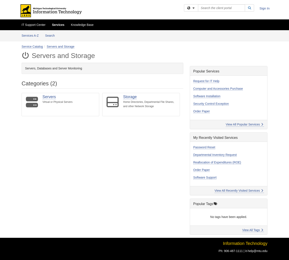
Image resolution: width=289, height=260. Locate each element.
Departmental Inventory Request (215, 155)
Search (51, 35)
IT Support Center (34, 25)
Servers (49, 97)
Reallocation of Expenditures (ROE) (217, 162)
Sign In (264, 8)
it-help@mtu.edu (256, 251)
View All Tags (252, 230)
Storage (130, 97)
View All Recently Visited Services (239, 190)
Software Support (205, 177)
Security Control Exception (211, 103)
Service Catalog (32, 46)
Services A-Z (30, 35)
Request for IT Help (206, 81)
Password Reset (204, 147)
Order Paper (201, 111)
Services (58, 25)
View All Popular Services (244, 124)
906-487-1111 (233, 251)
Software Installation (206, 96)
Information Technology (245, 243)
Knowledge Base (82, 25)
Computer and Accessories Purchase (218, 88)
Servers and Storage (60, 46)
